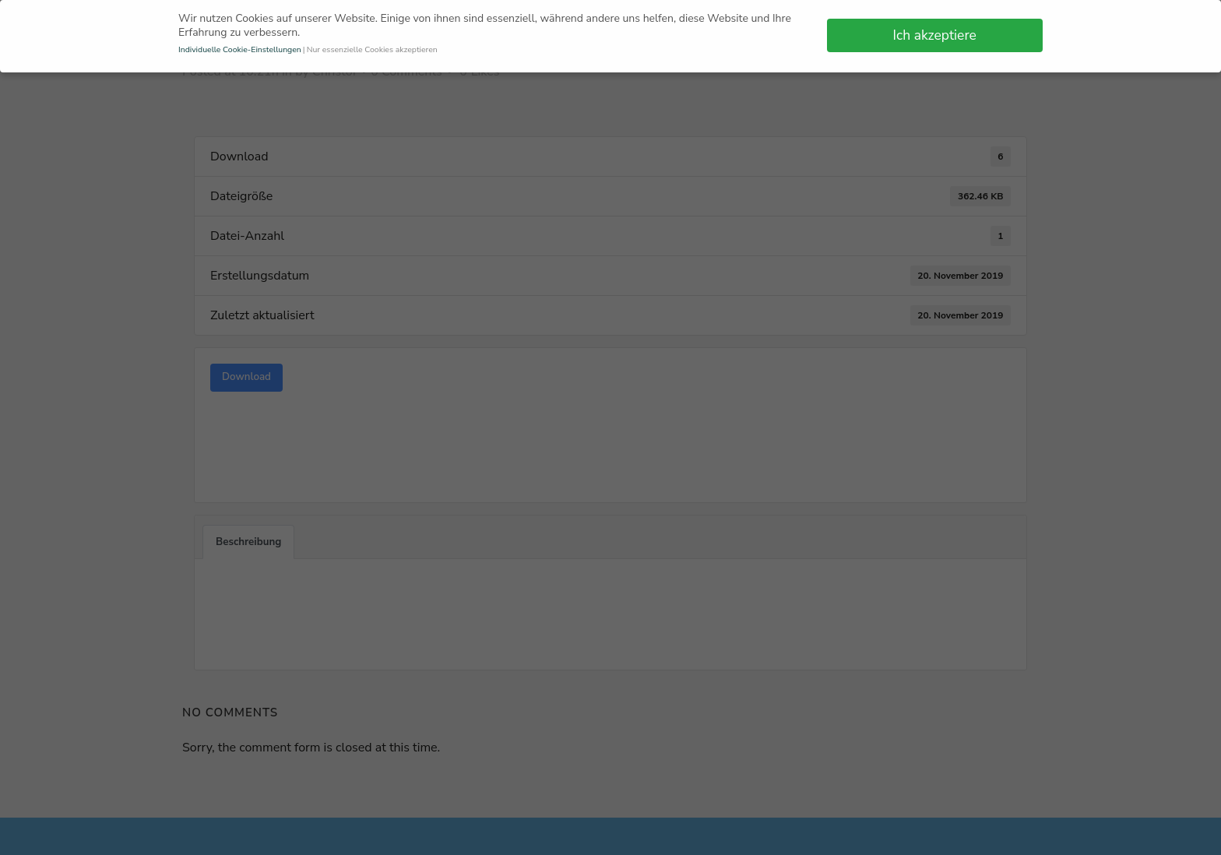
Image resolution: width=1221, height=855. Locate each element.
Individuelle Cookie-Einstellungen (239, 45)
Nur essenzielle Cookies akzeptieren (372, 45)
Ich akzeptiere (934, 30)
